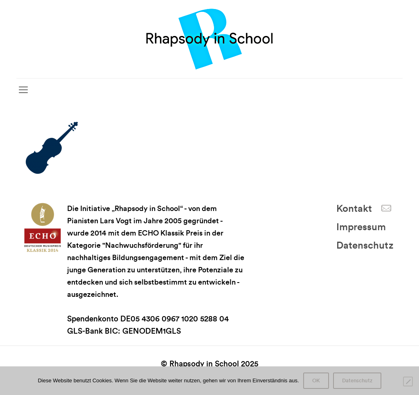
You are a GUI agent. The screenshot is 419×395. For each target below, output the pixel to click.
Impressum (361, 227)
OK (316, 381)
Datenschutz (364, 246)
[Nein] (408, 381)
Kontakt (354, 209)
